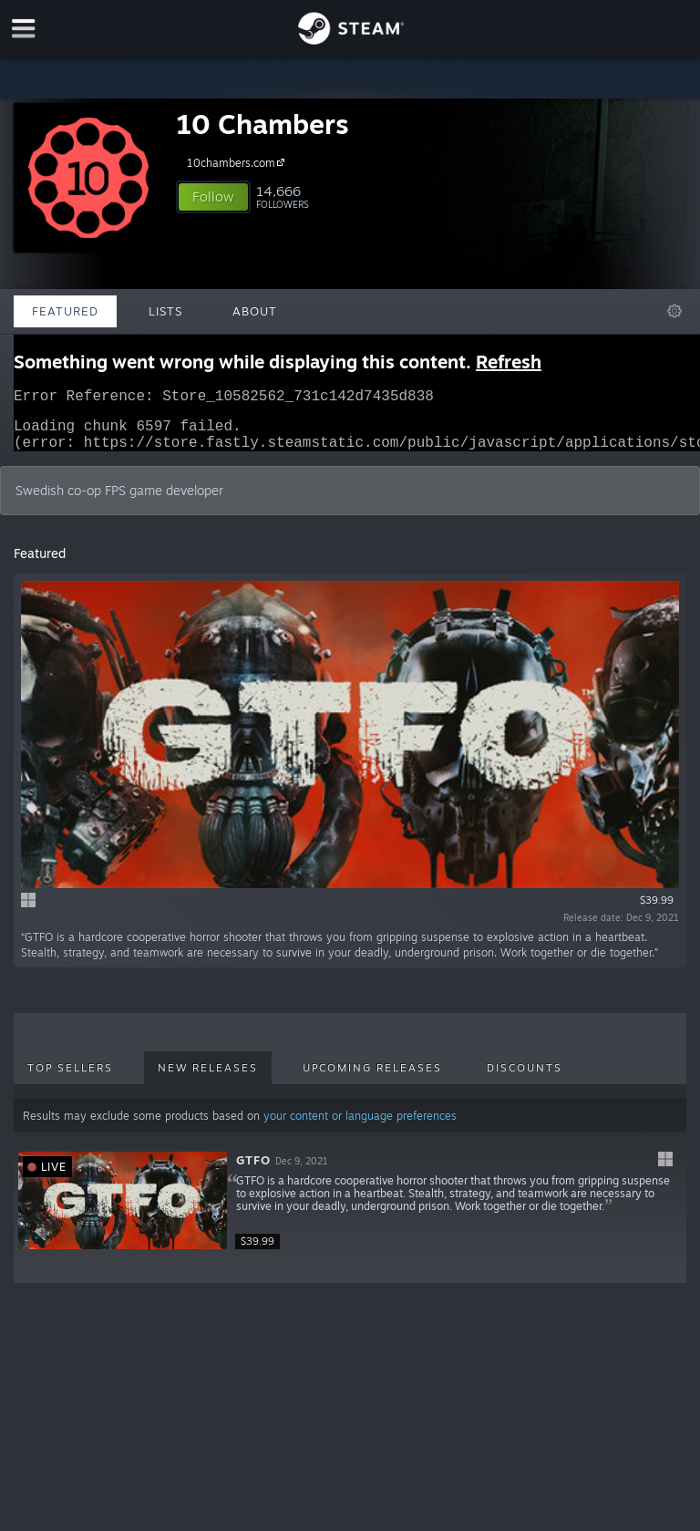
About (254, 311)
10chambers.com (238, 162)
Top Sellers (70, 1078)
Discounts (524, 1078)
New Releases (208, 1078)
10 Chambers (262, 123)
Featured (65, 311)
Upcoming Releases (372, 1078)
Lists (165, 311)
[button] (213, 197)
